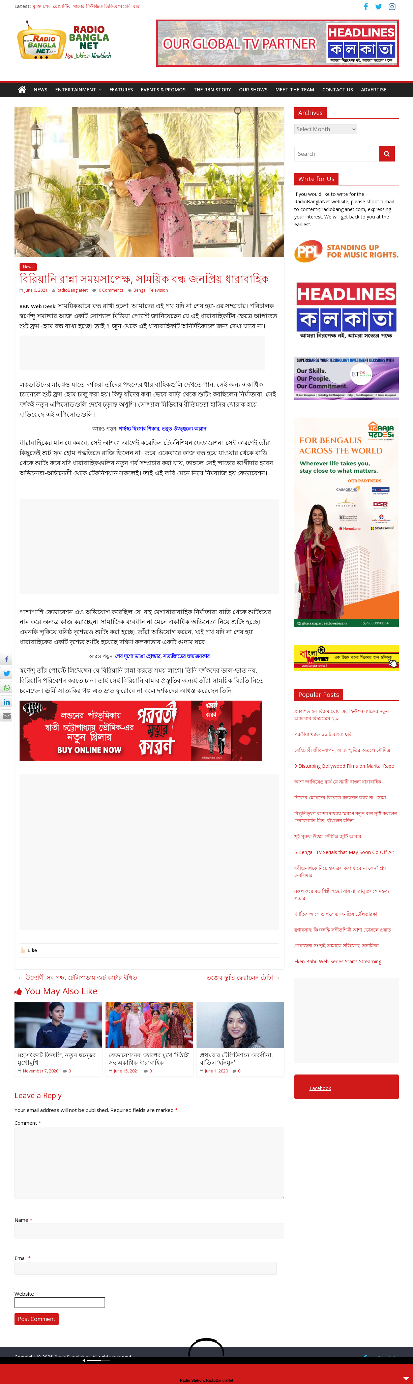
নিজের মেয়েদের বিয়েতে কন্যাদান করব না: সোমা (340, 797)
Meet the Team (294, 89)
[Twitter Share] (6, 673)
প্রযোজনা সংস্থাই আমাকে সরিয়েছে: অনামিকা (336, 945)
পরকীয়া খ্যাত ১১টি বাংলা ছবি (323, 734)
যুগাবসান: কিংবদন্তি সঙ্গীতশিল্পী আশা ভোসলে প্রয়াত (342, 929)
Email (22, 1258)
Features (121, 89)
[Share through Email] (6, 715)
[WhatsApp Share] (6, 687)
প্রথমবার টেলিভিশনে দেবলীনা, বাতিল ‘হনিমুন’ (236, 1058)
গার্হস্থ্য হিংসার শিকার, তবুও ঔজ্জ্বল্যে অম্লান (162, 428)
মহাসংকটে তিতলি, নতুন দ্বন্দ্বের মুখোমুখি (57, 1058)
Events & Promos (163, 89)
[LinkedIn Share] (6, 701)
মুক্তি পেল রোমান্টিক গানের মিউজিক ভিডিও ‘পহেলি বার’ (86, 6)
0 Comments (107, 290)
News (40, 89)
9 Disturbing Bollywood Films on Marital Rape (344, 766)
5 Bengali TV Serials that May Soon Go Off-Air (344, 852)
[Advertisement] (142, 353)
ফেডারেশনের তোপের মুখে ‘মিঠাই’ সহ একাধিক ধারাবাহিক (149, 1058)
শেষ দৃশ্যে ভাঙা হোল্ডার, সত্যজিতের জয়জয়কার (162, 656)
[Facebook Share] (6, 659)
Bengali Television (151, 290)
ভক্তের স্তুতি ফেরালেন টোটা (244, 977)
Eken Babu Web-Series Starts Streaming (337, 961)
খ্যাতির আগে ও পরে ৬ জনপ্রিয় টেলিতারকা (335, 914)
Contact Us (337, 89)
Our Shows (253, 89)
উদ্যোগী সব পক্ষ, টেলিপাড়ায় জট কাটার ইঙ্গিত (77, 977)
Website (24, 1293)
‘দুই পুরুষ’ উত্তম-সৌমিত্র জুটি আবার (327, 836)
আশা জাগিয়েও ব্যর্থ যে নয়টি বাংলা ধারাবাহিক (337, 781)
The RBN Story (212, 89)
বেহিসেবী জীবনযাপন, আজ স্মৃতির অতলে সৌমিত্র (342, 750)
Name (23, 1219)
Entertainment (75, 89)
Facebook (320, 1088)
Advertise (373, 89)
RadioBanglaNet (72, 290)
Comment (27, 1122)
